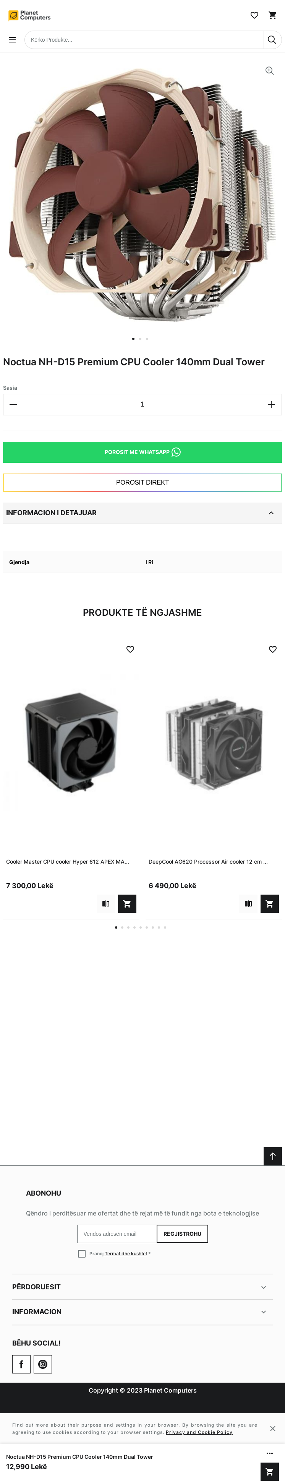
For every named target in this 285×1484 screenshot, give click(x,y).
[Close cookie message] (273, 1428)
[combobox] (153, 40)
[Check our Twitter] (43, 1364)
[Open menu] (12, 40)
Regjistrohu (182, 1233)
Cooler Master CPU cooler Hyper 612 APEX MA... (67, 861)
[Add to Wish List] (130, 649)
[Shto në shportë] (270, 1472)
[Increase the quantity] (271, 404)
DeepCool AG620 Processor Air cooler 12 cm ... (208, 861)
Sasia (10, 387)
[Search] (273, 40)
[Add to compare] (106, 904)
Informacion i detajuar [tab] (141, 512)
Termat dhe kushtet (126, 1253)
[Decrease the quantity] (13, 404)
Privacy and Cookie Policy (199, 1432)
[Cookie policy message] (142, 1428)
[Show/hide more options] (270, 1453)
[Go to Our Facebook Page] (21, 1364)
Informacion (140, 1311)
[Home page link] (30, 15)
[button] (135, 343)
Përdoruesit (140, 1287)
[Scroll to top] (273, 1156)
